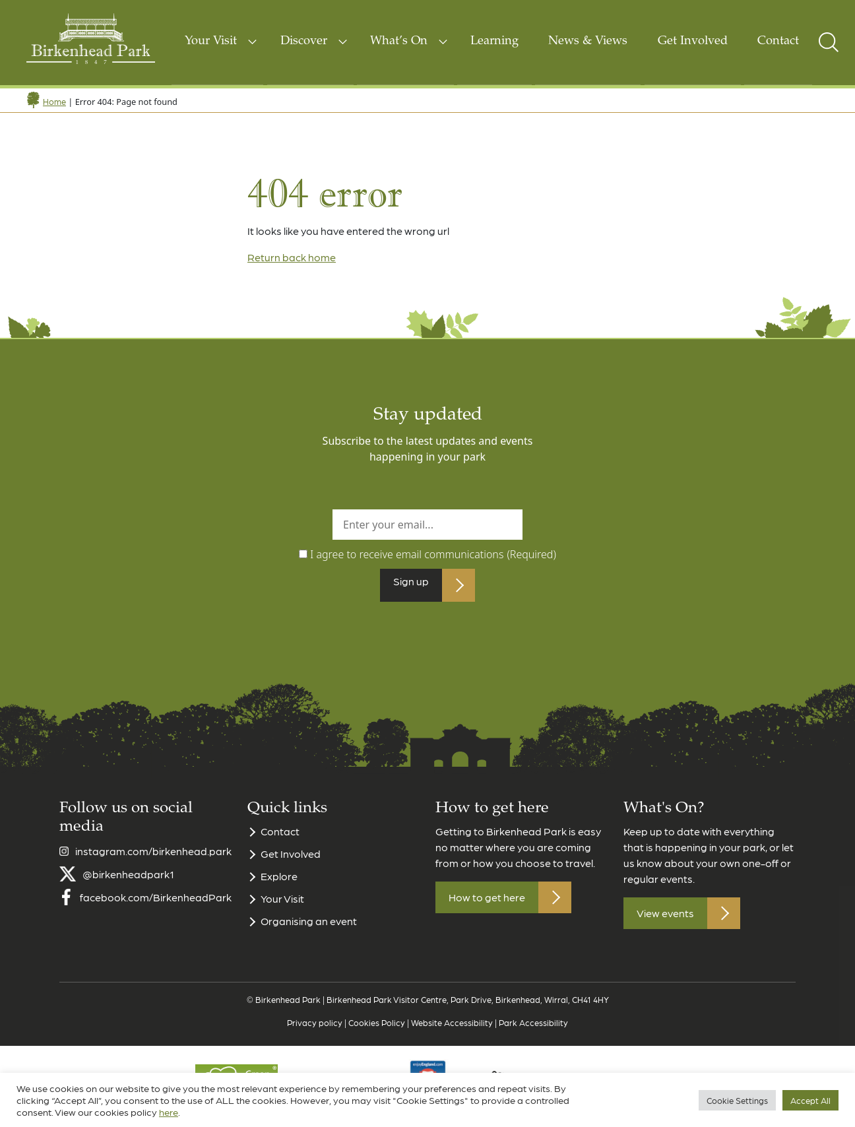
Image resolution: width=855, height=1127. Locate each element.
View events (665, 919)
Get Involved (693, 42)
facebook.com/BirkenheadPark (156, 903)
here (168, 1112)
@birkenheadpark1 (128, 880)
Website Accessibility (452, 1029)
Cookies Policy (376, 1029)
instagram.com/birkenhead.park (153, 857)
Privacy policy (314, 1029)
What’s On (399, 42)
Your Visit (211, 42)
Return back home (291, 257)
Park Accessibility (533, 1029)
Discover (303, 42)
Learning (494, 42)
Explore (279, 882)
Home (54, 101)
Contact (778, 42)
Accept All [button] (810, 1100)
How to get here (487, 903)
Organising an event (309, 927)
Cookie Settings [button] (737, 1100)
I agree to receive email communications (433, 554)
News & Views (587, 42)
